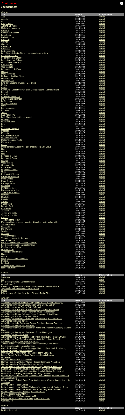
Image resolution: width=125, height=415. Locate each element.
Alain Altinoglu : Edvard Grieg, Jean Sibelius (20, 316)
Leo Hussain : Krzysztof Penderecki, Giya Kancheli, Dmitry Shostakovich (32, 371)
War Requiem (7, 401)
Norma (4, 149)
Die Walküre (6, 229)
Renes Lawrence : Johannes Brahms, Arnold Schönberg (25, 398)
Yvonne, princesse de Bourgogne (15, 238)
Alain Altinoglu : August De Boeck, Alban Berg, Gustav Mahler (28, 305)
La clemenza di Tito (9, 55)
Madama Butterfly (9, 138)
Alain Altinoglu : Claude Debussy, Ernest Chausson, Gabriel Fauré (29, 314)
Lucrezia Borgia (8, 122)
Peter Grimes (7, 179)
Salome (4, 201)
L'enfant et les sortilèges (11, 247)
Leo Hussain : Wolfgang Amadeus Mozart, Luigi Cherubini (26, 373)
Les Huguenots (7, 108)
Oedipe (4, 160)
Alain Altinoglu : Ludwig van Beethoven (18, 325)
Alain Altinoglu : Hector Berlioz (14, 321)
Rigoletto (5, 195)
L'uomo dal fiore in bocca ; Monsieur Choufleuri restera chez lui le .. (30, 222)
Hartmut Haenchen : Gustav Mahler (16, 360)
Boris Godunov (7, 37)
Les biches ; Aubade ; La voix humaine (18, 245)
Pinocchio (5, 186)
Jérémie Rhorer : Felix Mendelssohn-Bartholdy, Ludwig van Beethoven (31, 366)
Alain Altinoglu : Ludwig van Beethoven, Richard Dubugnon (26, 332)
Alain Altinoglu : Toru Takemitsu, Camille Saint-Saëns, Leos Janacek (30, 339)
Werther (4, 231)
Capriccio (5, 39)
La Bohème (6, 35)
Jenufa (4, 112)
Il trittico (4, 217)
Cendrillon (5, 49)
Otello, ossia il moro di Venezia (14, 259)
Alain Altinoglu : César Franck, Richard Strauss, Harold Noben (28, 312)
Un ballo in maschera (10, 28)
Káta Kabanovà (8, 115)
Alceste (4, 19)
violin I (102, 106)
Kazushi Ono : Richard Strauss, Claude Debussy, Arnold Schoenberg (31, 369)
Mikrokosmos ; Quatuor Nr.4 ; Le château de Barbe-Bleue (26, 147)
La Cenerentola (8, 51)
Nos (3, 154)
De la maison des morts (11, 140)
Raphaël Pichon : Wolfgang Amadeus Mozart (20, 396)
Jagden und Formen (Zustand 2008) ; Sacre (20, 289)
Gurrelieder (6, 357)
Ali (2, 21)
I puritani (5, 263)
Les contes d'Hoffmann (11, 62)
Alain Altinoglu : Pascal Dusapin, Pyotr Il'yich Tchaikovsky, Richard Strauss (33, 337)
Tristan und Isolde (9, 213)
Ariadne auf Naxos (9, 26)
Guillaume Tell (7, 249)
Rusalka (4, 199)
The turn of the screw (10, 220)
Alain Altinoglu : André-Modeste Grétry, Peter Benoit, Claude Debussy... (32, 303)
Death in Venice (8, 74)
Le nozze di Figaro (9, 156)
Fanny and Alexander (10, 97)
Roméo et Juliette (8, 268)
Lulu (3, 124)
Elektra (4, 85)
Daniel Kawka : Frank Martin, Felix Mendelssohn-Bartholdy (26, 353)
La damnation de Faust (11, 69)
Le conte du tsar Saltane (11, 58)
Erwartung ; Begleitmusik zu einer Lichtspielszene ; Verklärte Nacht (30, 90)
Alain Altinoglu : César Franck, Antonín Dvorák (21, 307)
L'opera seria (7, 167)
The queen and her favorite (13, 265)
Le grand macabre (9, 103)
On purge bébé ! (8, 165)
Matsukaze (6, 142)
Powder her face (8, 188)
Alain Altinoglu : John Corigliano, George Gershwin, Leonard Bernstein (31, 323)
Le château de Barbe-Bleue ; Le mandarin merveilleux (24, 53)
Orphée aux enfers (9, 170)
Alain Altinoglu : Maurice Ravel (14, 334)
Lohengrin (5, 119)
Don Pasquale (7, 81)
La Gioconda (6, 101)
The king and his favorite (12, 252)
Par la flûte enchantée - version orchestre (19, 243)
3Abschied (5, 277)
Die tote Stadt (7, 206)
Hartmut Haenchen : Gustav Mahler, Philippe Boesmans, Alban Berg (30, 362)
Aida (3, 17)
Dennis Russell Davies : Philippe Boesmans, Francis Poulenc (27, 355)
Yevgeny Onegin (8, 236)
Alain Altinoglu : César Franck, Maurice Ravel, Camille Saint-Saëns (30, 309)
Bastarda (5, 30)
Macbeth (5, 131)
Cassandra (6, 46)
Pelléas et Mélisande (10, 174)
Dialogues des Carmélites (12, 76)
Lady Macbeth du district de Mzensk (16, 117)
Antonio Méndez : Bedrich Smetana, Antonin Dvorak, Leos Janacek (30, 344)
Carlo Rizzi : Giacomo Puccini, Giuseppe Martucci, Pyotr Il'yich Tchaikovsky (33, 348)
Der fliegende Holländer (11, 99)
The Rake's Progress (10, 192)
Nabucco (5, 254)
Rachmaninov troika (10, 190)
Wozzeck (5, 233)
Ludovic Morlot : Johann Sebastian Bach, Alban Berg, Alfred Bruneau (31, 389)
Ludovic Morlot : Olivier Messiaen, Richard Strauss (23, 392)
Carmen (4, 42)
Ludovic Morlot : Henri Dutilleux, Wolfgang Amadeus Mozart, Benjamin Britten (34, 387)
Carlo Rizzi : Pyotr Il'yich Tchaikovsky (17, 350)
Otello (3, 172)
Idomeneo (5, 110)
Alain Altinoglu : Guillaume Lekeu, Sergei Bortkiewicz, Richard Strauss (31, 319)
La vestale (5, 227)
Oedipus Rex (7, 163)
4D (2, 279)
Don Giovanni (7, 78)
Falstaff (4, 92)
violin (101, 195)
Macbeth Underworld (10, 135)
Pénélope (5, 261)
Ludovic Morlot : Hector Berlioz (14, 385)
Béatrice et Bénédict (10, 33)
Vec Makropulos (8, 224)
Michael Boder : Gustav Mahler (14, 394)
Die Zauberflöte (8, 240)
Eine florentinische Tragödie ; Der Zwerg (18, 83)
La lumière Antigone (10, 128)
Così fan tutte (7, 65)
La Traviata (6, 208)
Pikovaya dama (8, 183)
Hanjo (3, 106)
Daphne (4, 71)
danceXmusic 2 (8, 284)
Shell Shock (6, 204)
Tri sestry (5, 211)
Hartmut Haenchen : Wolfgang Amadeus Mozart (22, 364)
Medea (4, 144)
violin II (102, 17)
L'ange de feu (7, 23)
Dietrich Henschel (9, 410)
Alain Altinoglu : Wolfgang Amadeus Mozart (20, 341)
